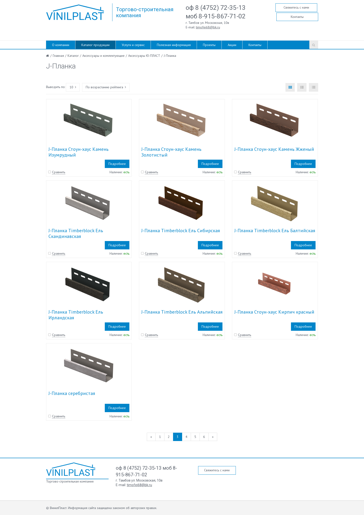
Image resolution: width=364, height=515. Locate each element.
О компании (60, 45)
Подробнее (117, 164)
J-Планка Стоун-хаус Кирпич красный (274, 312)
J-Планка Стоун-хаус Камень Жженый (274, 149)
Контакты (297, 17)
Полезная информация (174, 45)
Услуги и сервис (133, 45)
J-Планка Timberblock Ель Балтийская (274, 230)
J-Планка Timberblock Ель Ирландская (75, 315)
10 (72, 87)
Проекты (209, 45)
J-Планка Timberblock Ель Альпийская (181, 312)
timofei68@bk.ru (208, 27)
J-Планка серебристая (71, 393)
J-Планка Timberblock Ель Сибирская (180, 230)
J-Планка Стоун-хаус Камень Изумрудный (78, 152)
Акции (232, 45)
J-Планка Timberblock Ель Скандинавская (75, 233)
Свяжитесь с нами (296, 7)
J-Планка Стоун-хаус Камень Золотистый (171, 152)
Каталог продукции (95, 45)
